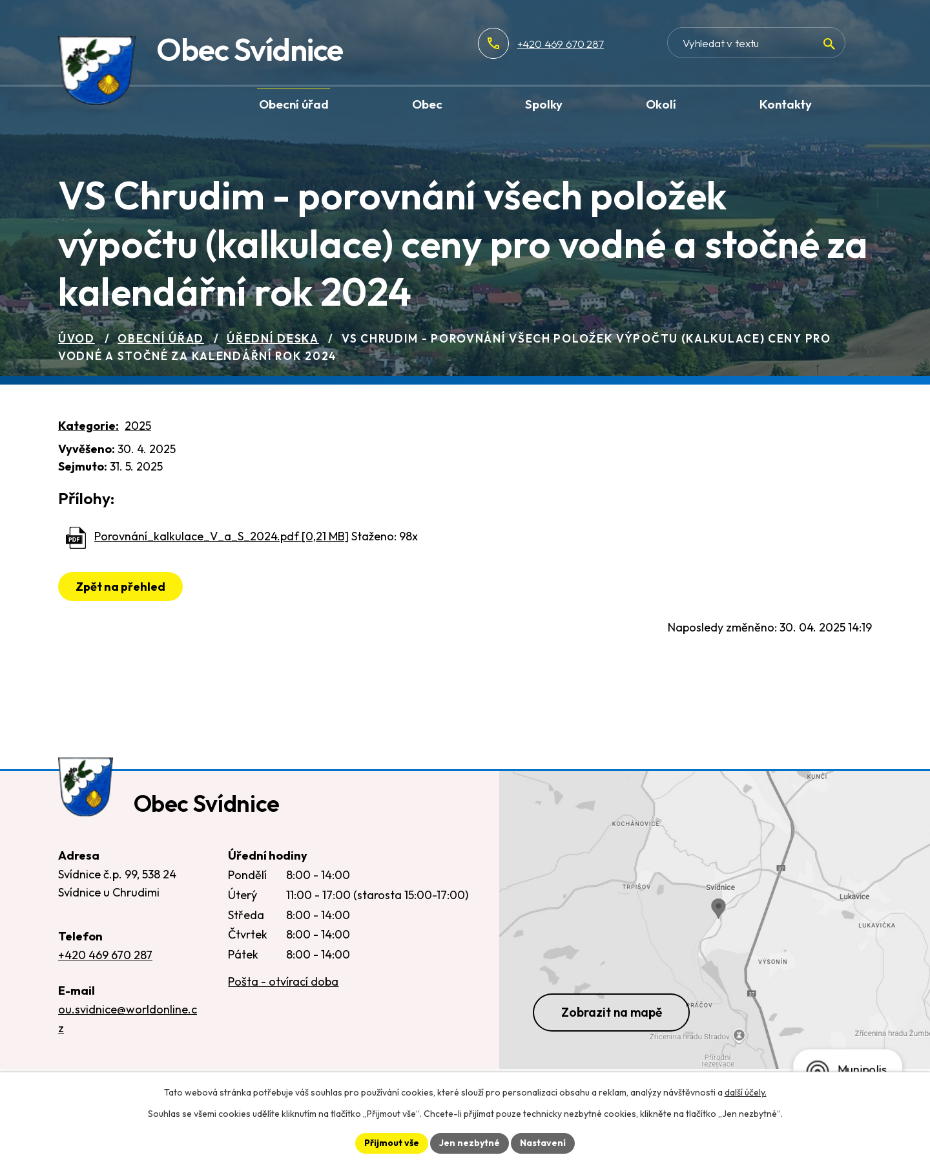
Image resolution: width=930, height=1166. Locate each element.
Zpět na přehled (120, 586)
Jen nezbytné (469, 1143)
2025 (138, 425)
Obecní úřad (161, 338)
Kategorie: (88, 425)
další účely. (746, 1092)
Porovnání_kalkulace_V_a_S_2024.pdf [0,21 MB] (221, 536)
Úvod (76, 338)
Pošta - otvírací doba (283, 982)
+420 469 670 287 (602, 43)
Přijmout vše (391, 1143)
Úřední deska (272, 338)
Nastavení (543, 1143)
